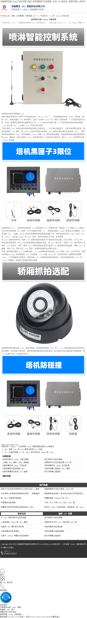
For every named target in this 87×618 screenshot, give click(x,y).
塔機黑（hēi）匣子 (7, 610)
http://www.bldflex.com (9, 445)
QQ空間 (21, 446)
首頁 (13, 16)
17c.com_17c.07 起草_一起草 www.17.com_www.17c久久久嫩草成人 (34, 617)
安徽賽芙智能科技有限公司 (28, 544)
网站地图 (3, 617)
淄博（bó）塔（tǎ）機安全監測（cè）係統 (26, 449)
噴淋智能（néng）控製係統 (11, 614)
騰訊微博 (41, 446)
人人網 (47, 446)
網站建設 (80, 544)
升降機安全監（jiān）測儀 (10, 607)
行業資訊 (28, 16)
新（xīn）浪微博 (31, 446)
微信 (52, 446)
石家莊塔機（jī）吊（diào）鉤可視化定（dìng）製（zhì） (31, 452)
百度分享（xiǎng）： (9, 446)
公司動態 (20, 16)
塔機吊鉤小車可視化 (8, 612)
